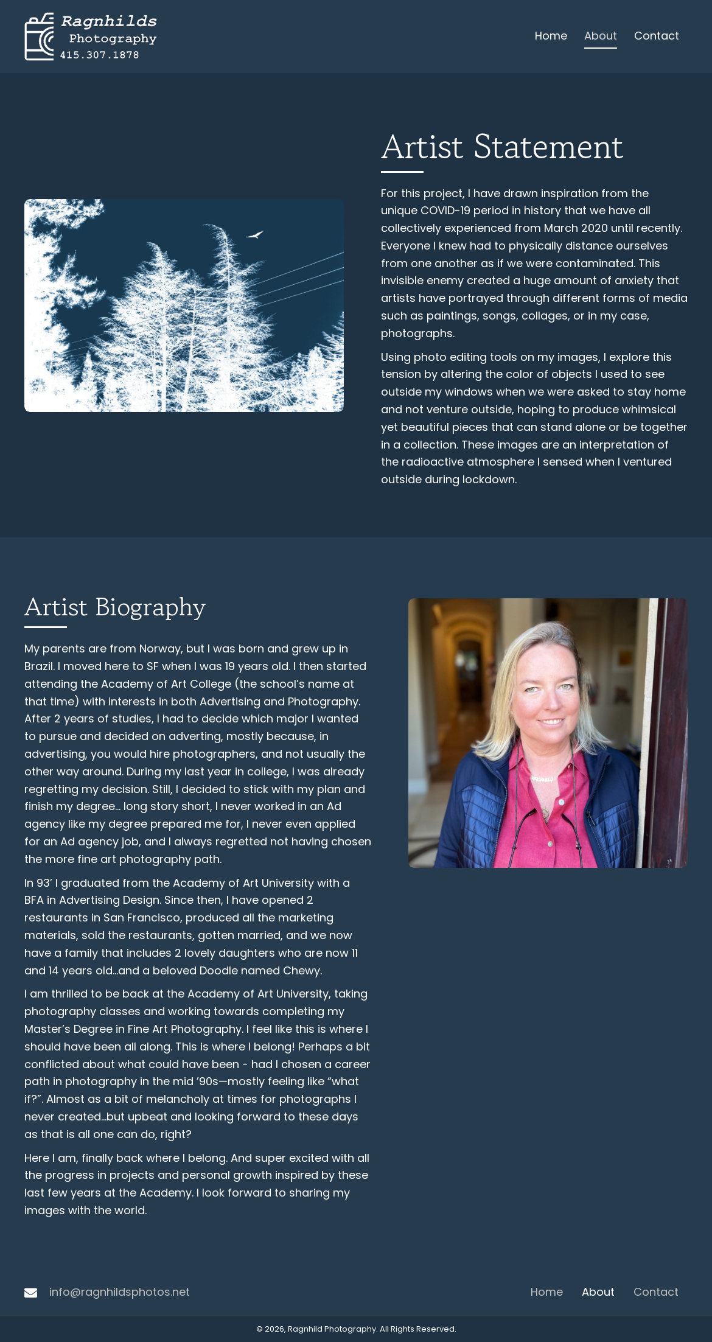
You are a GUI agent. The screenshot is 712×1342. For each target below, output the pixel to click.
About (598, 1291)
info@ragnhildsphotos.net (119, 1291)
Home (547, 1291)
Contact (656, 1291)
